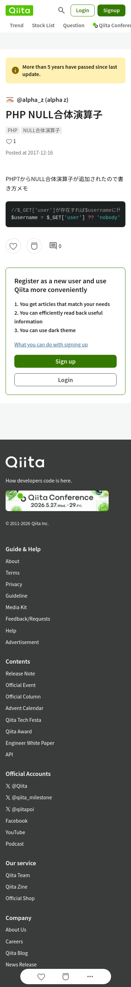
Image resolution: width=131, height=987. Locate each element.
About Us (16, 929)
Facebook (17, 820)
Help (11, 630)
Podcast (15, 843)
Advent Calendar (24, 707)
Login (82, 10)
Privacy (14, 584)
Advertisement (22, 641)
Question (74, 25)
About (12, 561)
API (9, 754)
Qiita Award (19, 731)
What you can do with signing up (51, 344)
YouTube (15, 832)
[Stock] (34, 246)
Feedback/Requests (28, 618)
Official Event (21, 684)
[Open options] (90, 976)
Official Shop (20, 898)
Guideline (17, 595)
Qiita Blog (17, 952)
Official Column (23, 696)
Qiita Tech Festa (23, 719)
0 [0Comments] (55, 246)
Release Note (20, 673)
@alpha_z (37, 100)
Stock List (43, 25)
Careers (14, 941)
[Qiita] (19, 10)
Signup (111, 10)
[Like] (13, 246)
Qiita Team (18, 875)
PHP (12, 130)
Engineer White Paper (30, 742)
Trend (16, 25)
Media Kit (16, 607)
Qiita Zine (17, 886)
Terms (13, 572)
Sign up (66, 361)
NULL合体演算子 (41, 130)
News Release (21, 964)
